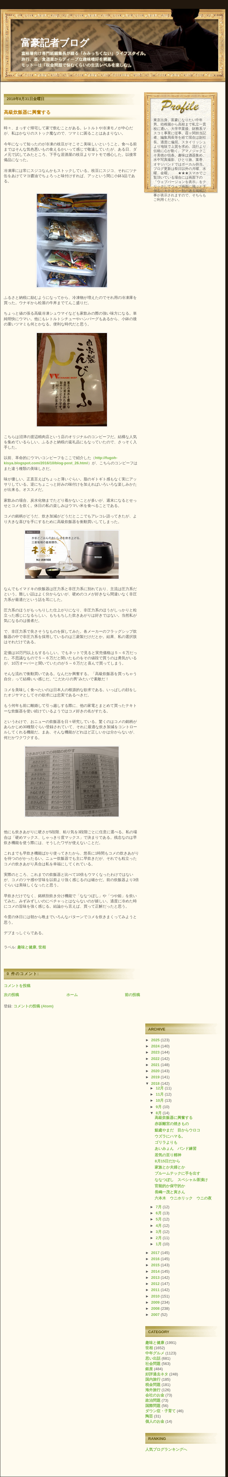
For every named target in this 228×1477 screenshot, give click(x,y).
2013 (156, 1277)
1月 (159, 1244)
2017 (156, 1253)
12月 (160, 1088)
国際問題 (152, 1405)
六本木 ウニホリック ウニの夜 (183, 1198)
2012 (156, 1283)
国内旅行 (152, 1379)
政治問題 (152, 1400)
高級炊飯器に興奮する (27, 112)
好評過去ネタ (156, 1374)
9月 (159, 1107)
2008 (156, 1308)
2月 (159, 1238)
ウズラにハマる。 (170, 1136)
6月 (159, 1213)
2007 (156, 1314)
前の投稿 (132, 995)
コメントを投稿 (17, 985)
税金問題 (152, 1384)
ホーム (72, 995)
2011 (156, 1290)
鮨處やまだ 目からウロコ (177, 1130)
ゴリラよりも (166, 1142)
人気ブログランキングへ (166, 1449)
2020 (156, 1071)
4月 (159, 1225)
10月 (160, 1100)
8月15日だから (167, 1161)
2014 (156, 1271)
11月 (160, 1094)
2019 (156, 1077)
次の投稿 (11, 995)
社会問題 (152, 1363)
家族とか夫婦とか (170, 1167)
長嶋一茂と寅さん (170, 1192)
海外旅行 (152, 1390)
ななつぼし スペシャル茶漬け (181, 1180)
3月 (159, 1232)
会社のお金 (154, 1395)
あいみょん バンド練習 (175, 1148)
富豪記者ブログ (55, 43)
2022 (156, 1058)
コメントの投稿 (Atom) (33, 1006)
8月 (159, 1113)
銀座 (149, 1369)
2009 (156, 1302)
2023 (156, 1052)
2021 (156, 1065)
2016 (156, 1259)
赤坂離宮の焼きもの (172, 1124)
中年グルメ (154, 1353)
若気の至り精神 (168, 1155)
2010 (156, 1296)
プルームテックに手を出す (177, 1173)
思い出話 (152, 1358)
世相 (42, 947)
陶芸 (149, 1416)
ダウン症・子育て (160, 1411)
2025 (156, 1040)
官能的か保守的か (170, 1186)
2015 (156, 1265)
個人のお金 (154, 1421)
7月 (159, 1207)
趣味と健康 (26, 947)
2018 (156, 1083)
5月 (159, 1219)
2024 (156, 1046)
